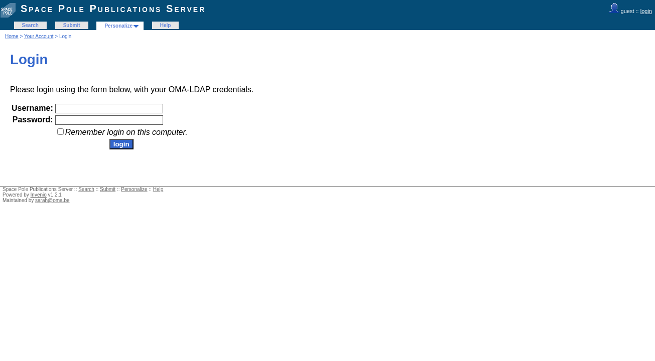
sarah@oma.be (52, 200)
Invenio (39, 195)
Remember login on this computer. (126, 132)
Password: (33, 119)
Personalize (118, 26)
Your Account (39, 36)
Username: (32, 108)
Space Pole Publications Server (113, 8)
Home (12, 36)
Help (165, 25)
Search (30, 25)
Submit (71, 25)
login (646, 11)
